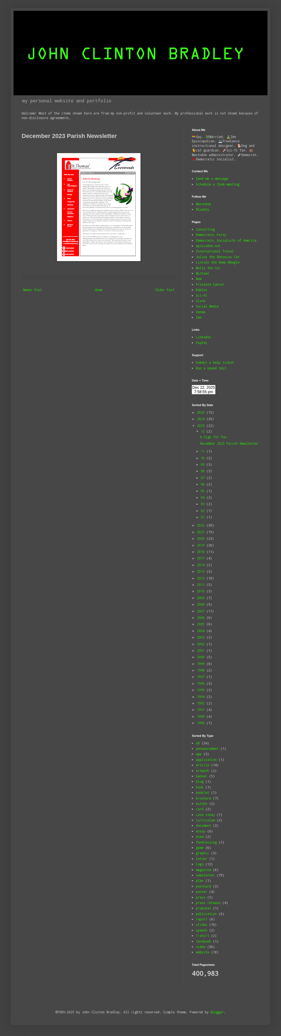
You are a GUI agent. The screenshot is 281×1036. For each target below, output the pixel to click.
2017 (201, 558)
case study (205, 814)
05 (203, 491)
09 (203, 464)
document (203, 825)
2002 (201, 644)
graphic (202, 853)
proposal (203, 908)
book (199, 787)
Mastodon (203, 204)
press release (208, 902)
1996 (201, 683)
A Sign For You (213, 437)
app (199, 754)
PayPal (201, 342)
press (200, 897)
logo (199, 864)
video (200, 946)
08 (203, 471)
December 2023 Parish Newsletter (229, 443)
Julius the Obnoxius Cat (217, 257)
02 (203, 510)
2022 (201, 525)
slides (201, 924)
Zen (199, 317)
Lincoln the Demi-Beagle (217, 262)
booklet (202, 792)
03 (203, 504)
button (201, 803)
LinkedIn (203, 337)
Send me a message (212, 178)
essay (200, 831)
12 (203, 431)
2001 (201, 650)
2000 (201, 657)
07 (203, 477)
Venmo (200, 312)
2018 (201, 551)
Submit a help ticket (215, 362)
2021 (201, 532)
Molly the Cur (208, 268)
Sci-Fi (201, 295)
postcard (203, 886)
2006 (201, 617)
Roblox (201, 290)
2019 (201, 545)
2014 (201, 565)
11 (203, 451)
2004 (201, 631)
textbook (203, 941)
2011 (201, 584)
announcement (207, 748)
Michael (202, 273)
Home (98, 290)
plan (199, 880)
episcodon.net (208, 246)
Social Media (207, 306)
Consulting (205, 229)
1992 (201, 703)
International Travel (215, 251)
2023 (201, 425)
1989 (201, 723)
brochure (203, 798)
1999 (201, 664)
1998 (201, 670)
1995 (201, 690)
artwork (202, 770)
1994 (201, 696)
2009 (201, 598)
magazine (203, 870)
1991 (201, 709)
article (202, 765)
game (199, 847)
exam (199, 836)
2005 (201, 624)
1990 (201, 716)
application (206, 759)
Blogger (217, 1012)
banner (201, 776)
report (201, 919)
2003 (201, 637)
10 (203, 458)
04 (203, 497)
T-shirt (202, 935)
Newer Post (32, 290)
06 (203, 484)
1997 (201, 676)
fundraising (206, 842)
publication (206, 914)
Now (199, 278)
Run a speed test (211, 368)
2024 (201, 419)
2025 (201, 412)
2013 (201, 571)
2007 (201, 611)
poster (201, 891)
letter (201, 858)
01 (203, 517)
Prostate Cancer (210, 284)
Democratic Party (211, 234)
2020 (201, 538)
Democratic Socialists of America (226, 240)
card (199, 809)
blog (199, 781)
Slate (200, 301)
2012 (201, 578)
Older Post (164, 290)
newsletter (205, 875)
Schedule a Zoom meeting (217, 184)
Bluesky (202, 209)
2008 (201, 604)
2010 (201, 591)
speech (201, 930)
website (202, 952)
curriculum (205, 820)
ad (198, 743)
